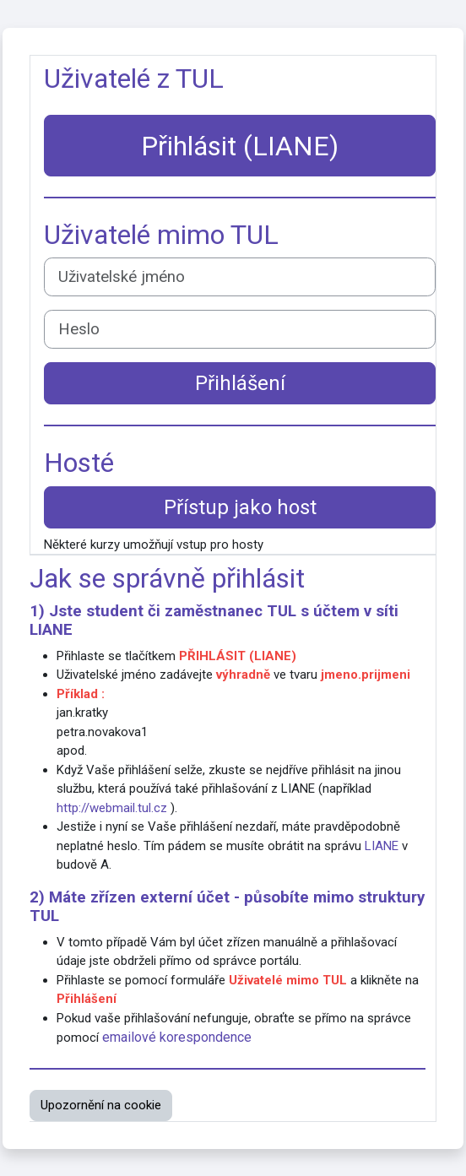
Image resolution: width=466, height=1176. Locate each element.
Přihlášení (240, 383)
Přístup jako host (240, 507)
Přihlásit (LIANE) (240, 146)
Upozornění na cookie (101, 1105)
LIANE (51, 630)
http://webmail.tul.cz (112, 808)
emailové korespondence (177, 1037)
